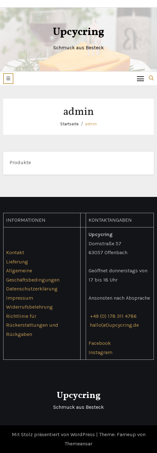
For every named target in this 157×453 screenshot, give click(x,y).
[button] (8, 78)
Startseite (69, 124)
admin (91, 124)
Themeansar (78, 444)
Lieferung (17, 262)
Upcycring (78, 32)
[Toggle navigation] (140, 78)
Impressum (19, 298)
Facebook (100, 343)
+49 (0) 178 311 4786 (113, 316)
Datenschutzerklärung (32, 289)
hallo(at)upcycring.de (114, 325)
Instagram (100, 352)
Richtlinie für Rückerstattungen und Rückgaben (32, 325)
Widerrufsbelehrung (29, 307)
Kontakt (15, 252)
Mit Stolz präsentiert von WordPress (54, 434)
